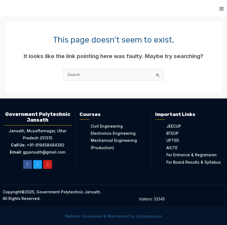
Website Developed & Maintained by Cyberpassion (113, 216)
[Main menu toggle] (221, 8)
